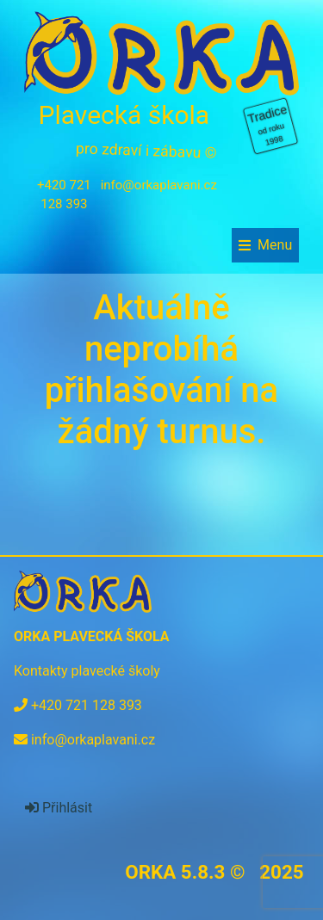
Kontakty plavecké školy (87, 671)
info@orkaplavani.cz (159, 185)
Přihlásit (58, 808)
